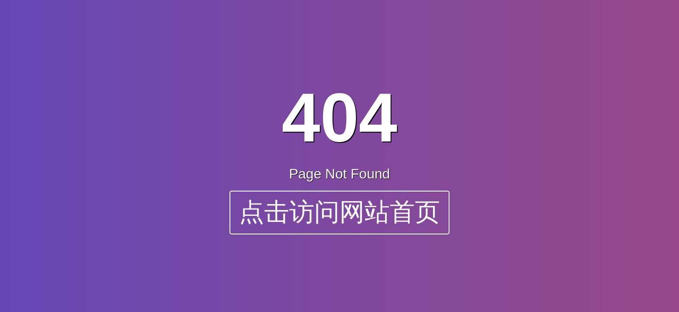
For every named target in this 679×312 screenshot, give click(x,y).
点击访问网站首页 (339, 212)
